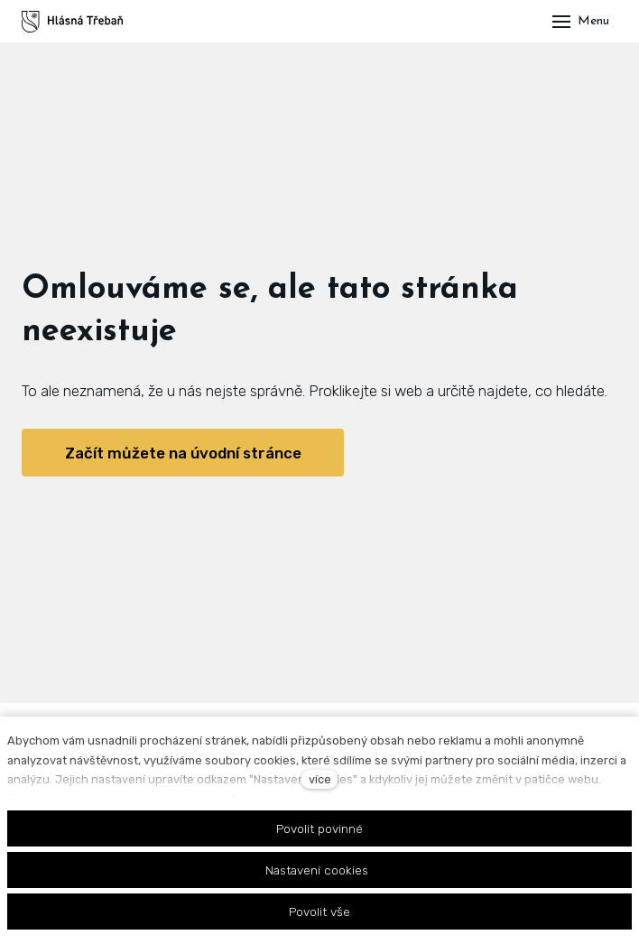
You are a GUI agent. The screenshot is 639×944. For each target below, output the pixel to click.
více (320, 779)
